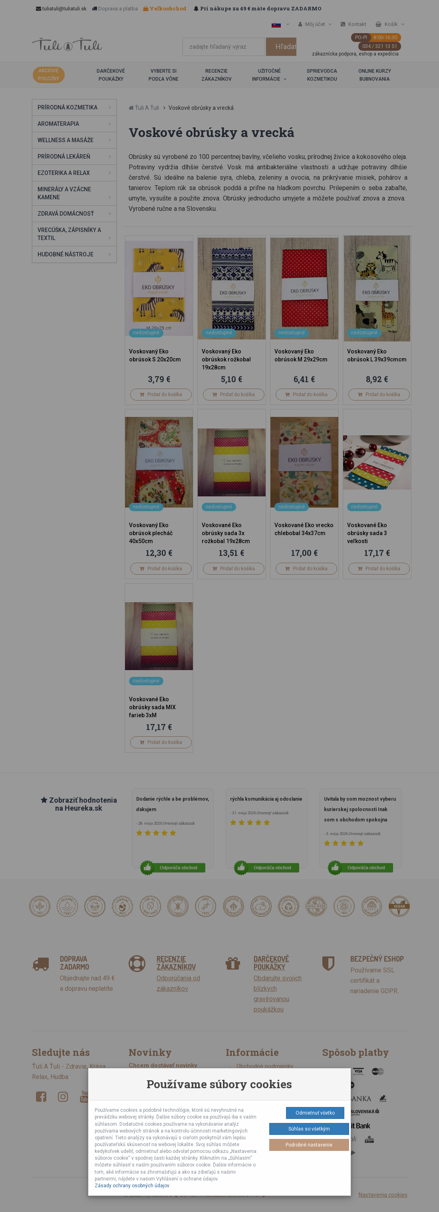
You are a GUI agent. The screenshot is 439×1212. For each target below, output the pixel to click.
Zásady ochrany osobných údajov (132, 1185)
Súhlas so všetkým (309, 1129)
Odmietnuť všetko (315, 1113)
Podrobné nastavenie (309, 1145)
